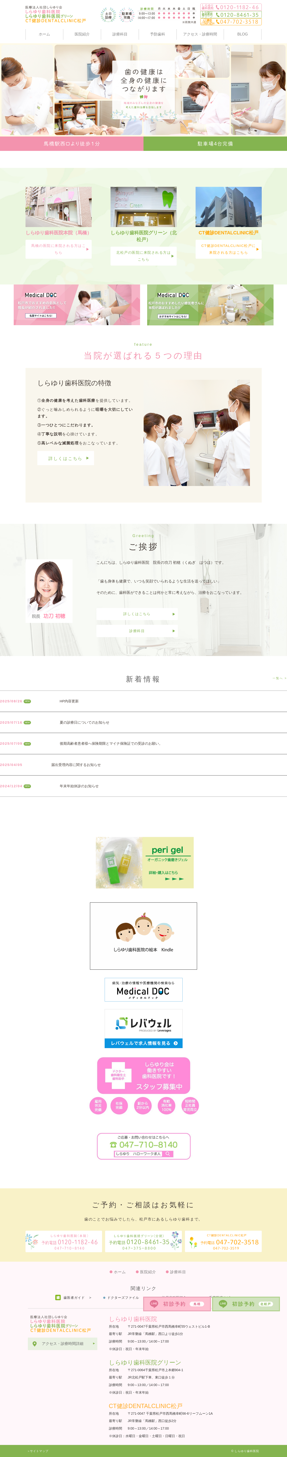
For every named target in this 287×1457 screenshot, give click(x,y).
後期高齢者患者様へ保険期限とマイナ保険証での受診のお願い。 (111, 743)
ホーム (44, 34)
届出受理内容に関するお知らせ (76, 765)
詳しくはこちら (65, 458)
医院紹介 (82, 34)
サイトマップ (39, 1451)
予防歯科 (157, 34)
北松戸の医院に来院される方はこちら (143, 255)
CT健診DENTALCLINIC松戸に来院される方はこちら (228, 249)
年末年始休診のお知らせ (79, 786)
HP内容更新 (69, 701)
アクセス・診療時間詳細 (62, 1344)
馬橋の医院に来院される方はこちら (58, 249)
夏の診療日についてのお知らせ (84, 722)
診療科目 (120, 34)
